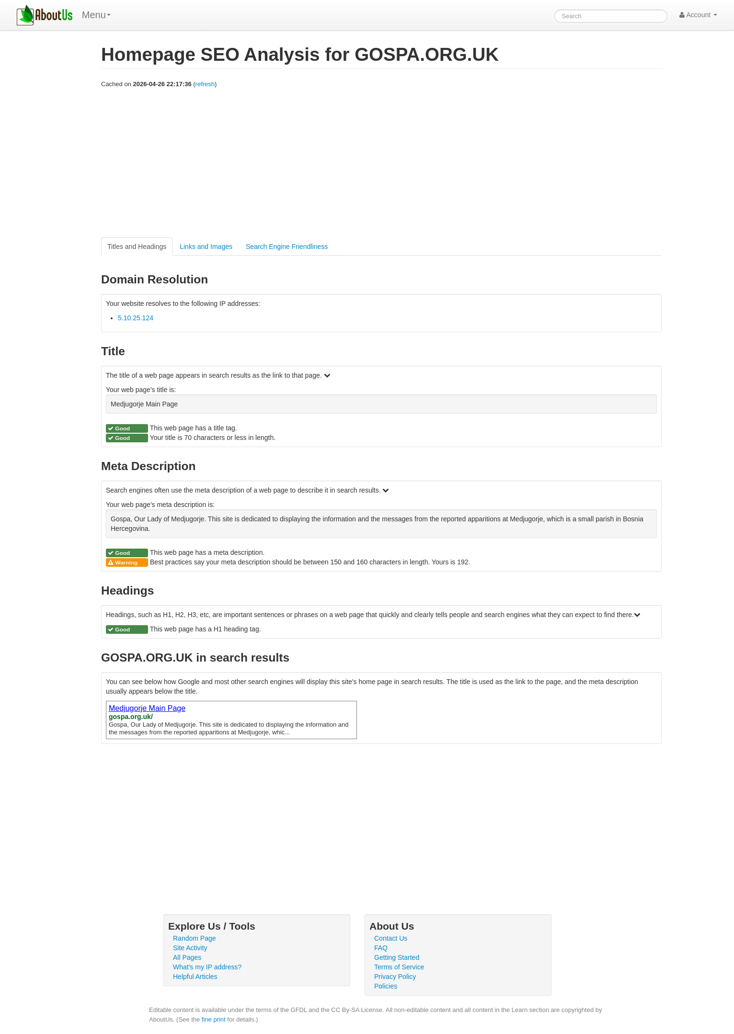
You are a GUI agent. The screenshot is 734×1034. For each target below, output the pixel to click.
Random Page (194, 938)
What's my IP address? (207, 967)
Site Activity (190, 948)
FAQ (381, 948)
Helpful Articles (195, 976)
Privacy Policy (395, 976)
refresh (205, 84)
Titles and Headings (136, 246)
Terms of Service (399, 967)
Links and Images (206, 246)
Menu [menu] (96, 15)
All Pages (187, 957)
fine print (214, 1019)
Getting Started (396, 957)
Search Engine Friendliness (287, 246)
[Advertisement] (381, 163)
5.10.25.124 (135, 318)
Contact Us (390, 938)
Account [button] (698, 15)
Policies (385, 986)
